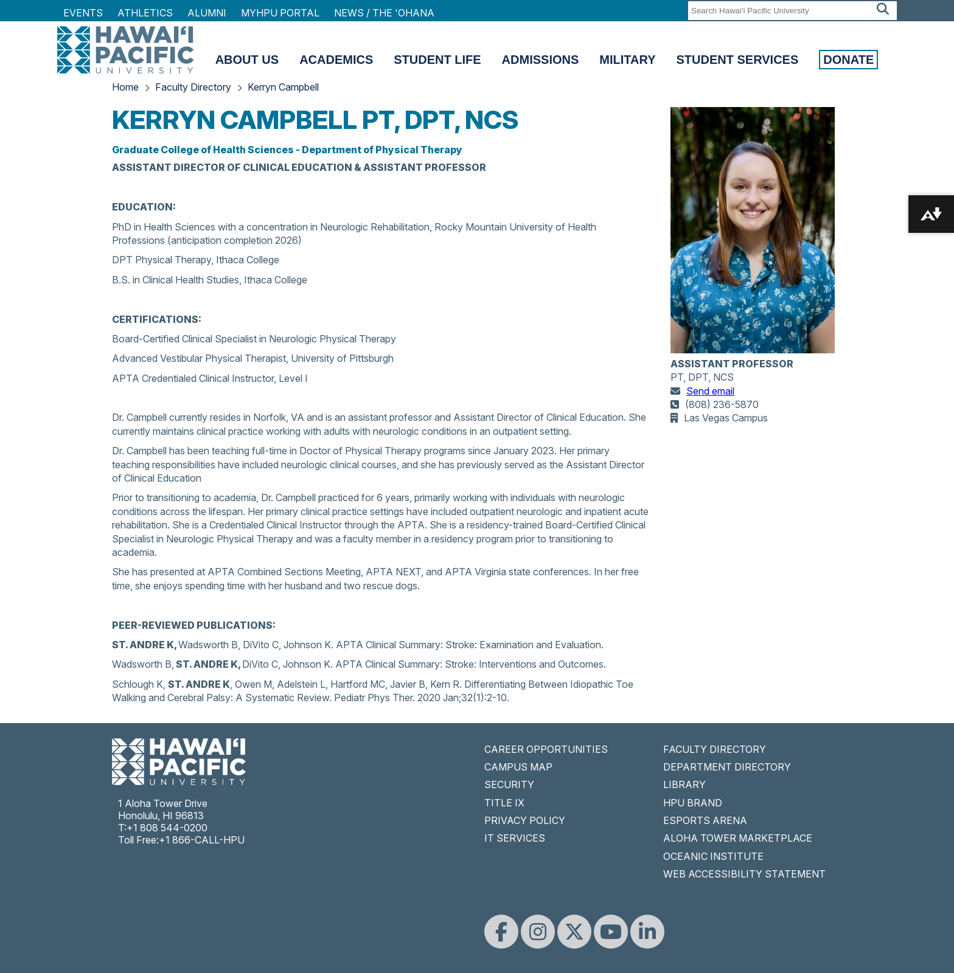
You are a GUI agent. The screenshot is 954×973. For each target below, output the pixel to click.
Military (627, 59)
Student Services (738, 59)
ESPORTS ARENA (705, 820)
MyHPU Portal (280, 13)
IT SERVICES (514, 838)
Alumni (206, 13)
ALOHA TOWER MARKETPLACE (737, 838)
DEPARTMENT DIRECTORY (727, 767)
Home (125, 87)
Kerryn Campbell (283, 87)
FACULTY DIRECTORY (714, 749)
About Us (247, 59)
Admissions (540, 59)
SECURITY (509, 784)
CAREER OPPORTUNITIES (546, 749)
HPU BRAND (692, 803)
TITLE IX (504, 803)
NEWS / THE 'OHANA (384, 13)
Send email (710, 391)
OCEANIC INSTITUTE (713, 856)
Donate (848, 59)
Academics (336, 59)
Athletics (145, 13)
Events (83, 13)
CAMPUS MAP (518, 767)
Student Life (437, 59)
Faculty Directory (193, 87)
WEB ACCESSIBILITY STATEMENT (744, 874)
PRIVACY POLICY (524, 820)
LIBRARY (684, 784)
